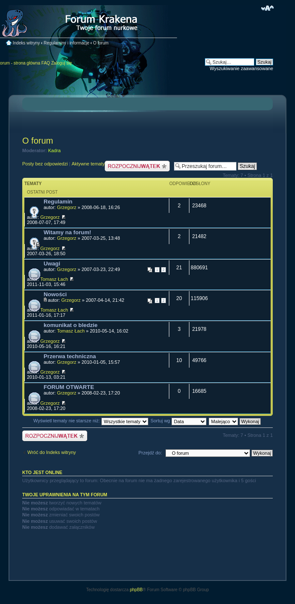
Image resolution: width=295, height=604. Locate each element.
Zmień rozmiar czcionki (267, 8)
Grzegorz (66, 207)
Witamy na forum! (67, 232)
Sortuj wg (178, 420)
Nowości (55, 294)
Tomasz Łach (54, 279)
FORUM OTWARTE (69, 387)
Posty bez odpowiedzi (45, 163)
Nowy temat (137, 166)
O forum (101, 43)
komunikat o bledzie (70, 325)
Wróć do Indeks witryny (51, 452)
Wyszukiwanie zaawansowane (241, 68)
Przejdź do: (150, 452)
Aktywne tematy (88, 163)
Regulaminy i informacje (66, 43)
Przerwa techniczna (70, 356)
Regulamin (58, 201)
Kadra (54, 150)
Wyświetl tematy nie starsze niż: (90, 420)
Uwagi (52, 263)
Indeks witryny (26, 43)
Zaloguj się (61, 63)
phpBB (136, 589)
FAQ (45, 63)
